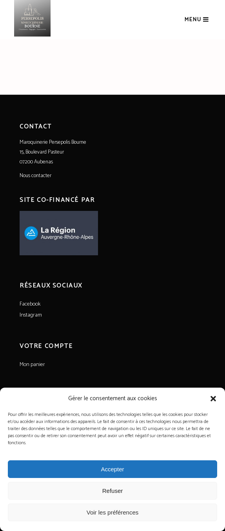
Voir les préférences (113, 512)
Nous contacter (35, 175)
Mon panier (32, 364)
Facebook (30, 304)
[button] (213, 399)
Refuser (112, 490)
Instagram (31, 315)
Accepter (112, 469)
